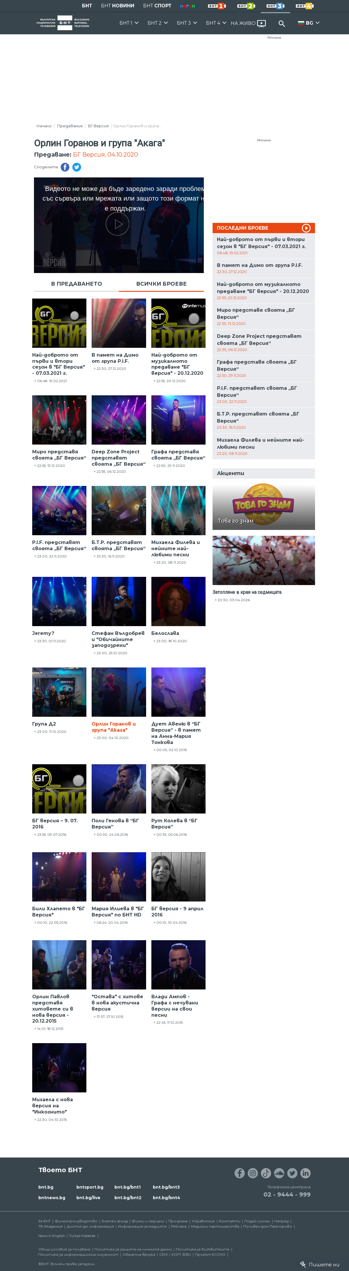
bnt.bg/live (88, 1197)
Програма (178, 1221)
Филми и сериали (148, 1221)
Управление (203, 1221)
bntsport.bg (89, 1187)
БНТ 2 (155, 23)
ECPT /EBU (181, 1254)
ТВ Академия (50, 1226)
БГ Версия (98, 125)
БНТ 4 (213, 23)
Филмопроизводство (76, 1221)
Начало (44, 125)
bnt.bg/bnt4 (166, 1197)
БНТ (87, 6)
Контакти (229, 1221)
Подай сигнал (257, 1221)
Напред (281, 1221)
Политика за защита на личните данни (133, 1249)
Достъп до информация (90, 1226)
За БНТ (44, 1221)
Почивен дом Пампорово (267, 1226)
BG (309, 23)
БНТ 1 (125, 23)
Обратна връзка (139, 1254)
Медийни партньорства (215, 1226)
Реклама (274, 37)
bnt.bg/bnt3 (166, 1187)
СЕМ (163, 1254)
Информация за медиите (142, 1226)
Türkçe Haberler (82, 1235)
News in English (51, 1235)
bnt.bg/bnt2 (127, 1197)
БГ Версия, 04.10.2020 (105, 154)
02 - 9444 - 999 (287, 1194)
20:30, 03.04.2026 (234, 600)
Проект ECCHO (210, 1254)
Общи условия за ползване (64, 1249)
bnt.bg (45, 1187)
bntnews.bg (51, 1197)
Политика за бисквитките (203, 1249)
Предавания (70, 125)
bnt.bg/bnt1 (127, 1187)
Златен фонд (115, 1221)
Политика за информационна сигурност (78, 1254)
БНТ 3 (184, 23)
